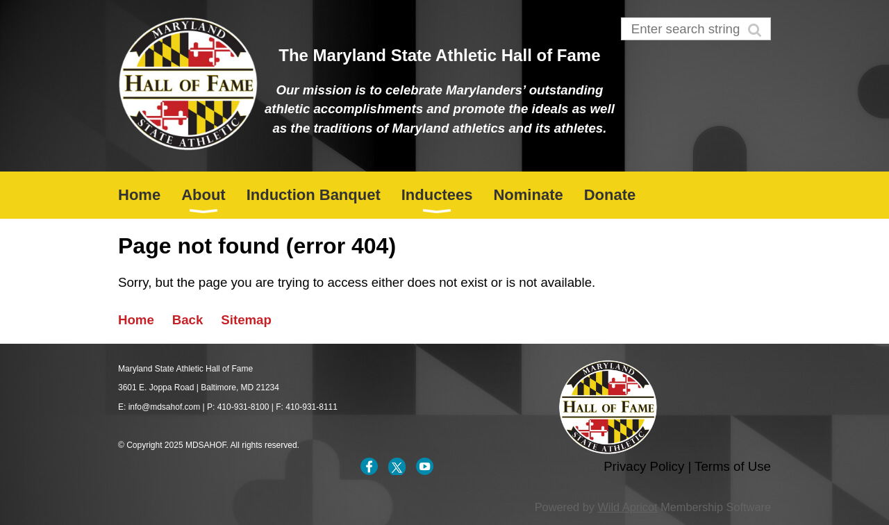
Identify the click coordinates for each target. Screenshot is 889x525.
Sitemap (246, 319)
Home (136, 319)
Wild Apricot (627, 507)
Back (187, 319)
